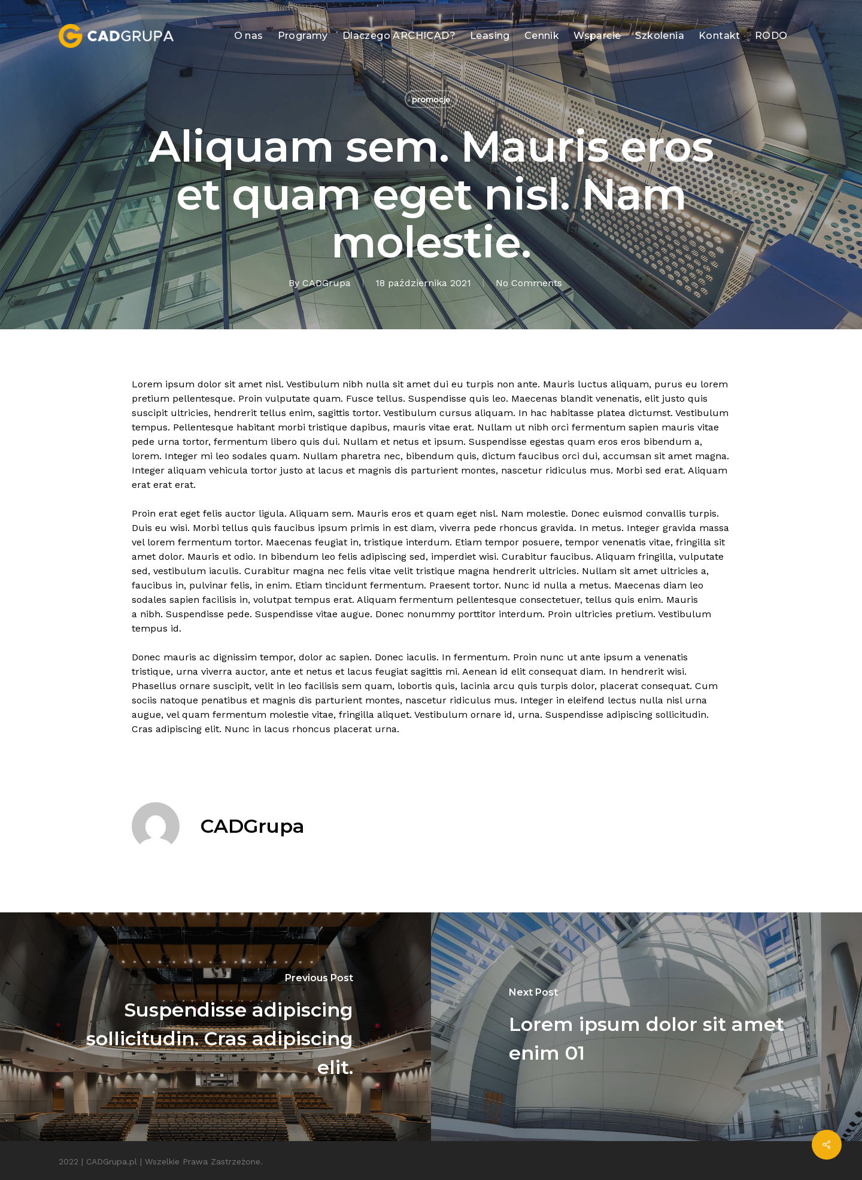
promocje (431, 99)
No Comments (529, 283)
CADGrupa (326, 283)
